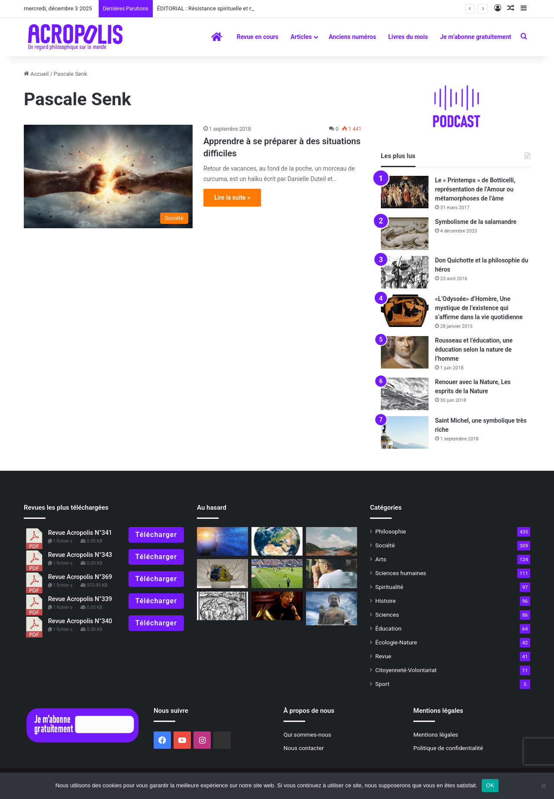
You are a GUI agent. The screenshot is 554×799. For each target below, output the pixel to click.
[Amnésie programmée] (222, 573)
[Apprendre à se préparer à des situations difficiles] (108, 176)
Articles (301, 36)
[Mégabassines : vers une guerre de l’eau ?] (331, 541)
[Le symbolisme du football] (277, 573)
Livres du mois (408, 36)
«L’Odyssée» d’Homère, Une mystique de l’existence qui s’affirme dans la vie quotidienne (479, 307)
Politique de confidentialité (448, 747)
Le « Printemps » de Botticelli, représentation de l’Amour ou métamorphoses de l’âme (475, 189)
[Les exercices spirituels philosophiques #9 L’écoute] (331, 573)
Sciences (387, 614)
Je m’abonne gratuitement (475, 36)
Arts (380, 559)
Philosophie (390, 531)
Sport (382, 683)
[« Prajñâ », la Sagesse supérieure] (331, 608)
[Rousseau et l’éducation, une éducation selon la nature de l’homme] (404, 352)
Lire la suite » (232, 197)
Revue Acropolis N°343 (80, 555)
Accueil (36, 74)
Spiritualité (389, 586)
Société (385, 545)
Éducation (388, 628)
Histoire (385, 600)
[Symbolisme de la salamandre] (404, 233)
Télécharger (156, 535)
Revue (383, 656)
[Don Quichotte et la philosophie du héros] (404, 272)
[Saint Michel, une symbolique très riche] (404, 432)
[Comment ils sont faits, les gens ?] (277, 541)
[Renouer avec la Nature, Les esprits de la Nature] (404, 394)
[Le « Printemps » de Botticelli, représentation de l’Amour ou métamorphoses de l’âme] (404, 192)
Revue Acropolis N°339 (80, 599)
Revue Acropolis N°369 (80, 577)
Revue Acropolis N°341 (80, 533)
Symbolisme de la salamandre (475, 221)
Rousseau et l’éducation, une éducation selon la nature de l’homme (473, 349)
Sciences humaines (400, 572)
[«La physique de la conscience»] (222, 541)
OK (490, 785)
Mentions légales (435, 734)
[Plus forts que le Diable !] (222, 606)
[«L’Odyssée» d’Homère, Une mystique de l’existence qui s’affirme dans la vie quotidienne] (404, 310)
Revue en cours (258, 36)
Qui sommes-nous (307, 734)
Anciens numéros (352, 36)
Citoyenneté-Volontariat (406, 669)
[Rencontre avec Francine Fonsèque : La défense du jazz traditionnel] (277, 606)
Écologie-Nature (396, 642)
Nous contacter (303, 747)
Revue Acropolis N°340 (80, 621)
